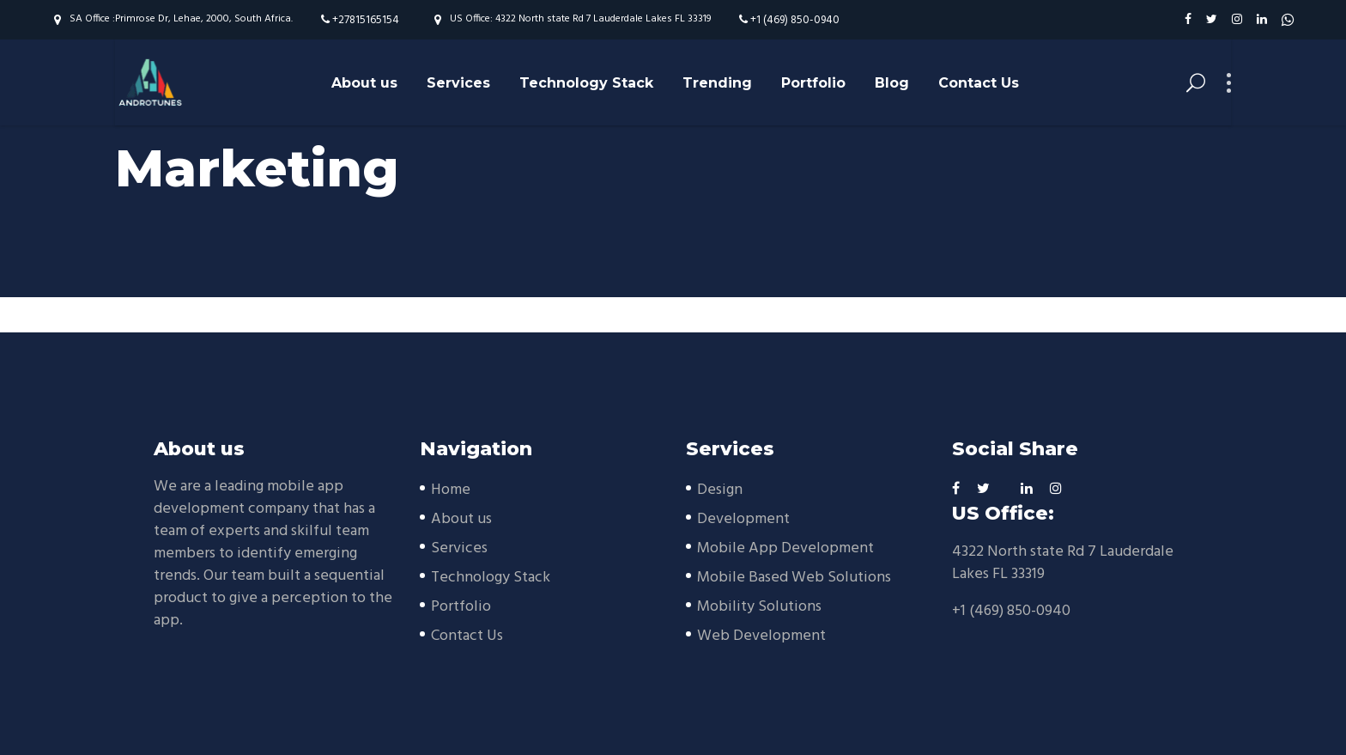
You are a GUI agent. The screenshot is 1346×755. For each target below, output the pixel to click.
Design (720, 490)
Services (459, 548)
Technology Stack (490, 577)
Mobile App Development (785, 548)
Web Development (761, 636)
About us (461, 519)
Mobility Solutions (759, 606)
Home (450, 490)
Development (743, 519)
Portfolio (461, 606)
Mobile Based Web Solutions (794, 577)
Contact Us (467, 636)
